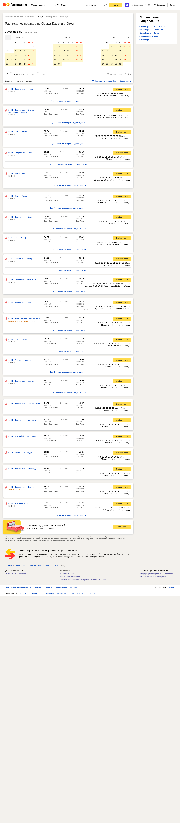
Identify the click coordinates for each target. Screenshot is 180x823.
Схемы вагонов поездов (70, 579)
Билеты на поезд (67, 576)
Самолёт (29, 16)
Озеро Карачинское (51, 95)
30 (29, 64)
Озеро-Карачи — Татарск (149, 33)
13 (16, 55)
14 (20, 55)
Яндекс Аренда (48, 596)
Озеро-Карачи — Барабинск (151, 30)
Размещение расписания (15, 576)
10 (33, 51)
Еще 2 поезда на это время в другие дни (68, 125)
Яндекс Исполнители (86, 596)
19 (11, 59)
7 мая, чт (19, 83)
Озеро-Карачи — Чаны (148, 36)
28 (20, 64)
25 (7, 64)
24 (33, 59)
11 (7, 55)
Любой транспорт (14, 16)
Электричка (51, 16)
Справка (48, 590)
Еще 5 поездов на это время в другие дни (68, 167)
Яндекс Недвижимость (29, 596)
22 (25, 59)
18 (7, 59)
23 (29, 59)
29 (25, 64)
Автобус (64, 16)
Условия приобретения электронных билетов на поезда (83, 582)
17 (33, 55)
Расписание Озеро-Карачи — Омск (43, 568)
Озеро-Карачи (20, 568)
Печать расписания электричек (153, 579)
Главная (8, 568)
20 (16, 59)
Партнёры (38, 590)
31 (33, 64)
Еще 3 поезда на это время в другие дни (68, 374)
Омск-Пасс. (80, 95)
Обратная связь (61, 590)
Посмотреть (122, 529)
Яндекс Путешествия (66, 596)
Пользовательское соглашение (18, 590)
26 (11, 64)
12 (11, 55)
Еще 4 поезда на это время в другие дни (68, 210)
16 (29, 55)
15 (25, 55)
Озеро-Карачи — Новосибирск (152, 26)
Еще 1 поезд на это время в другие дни (68, 103)
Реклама (74, 590)
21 (20, 59)
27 (16, 64)
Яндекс (172, 590)
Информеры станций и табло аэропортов (157, 576)
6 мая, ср (8, 83)
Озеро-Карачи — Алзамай (150, 40)
